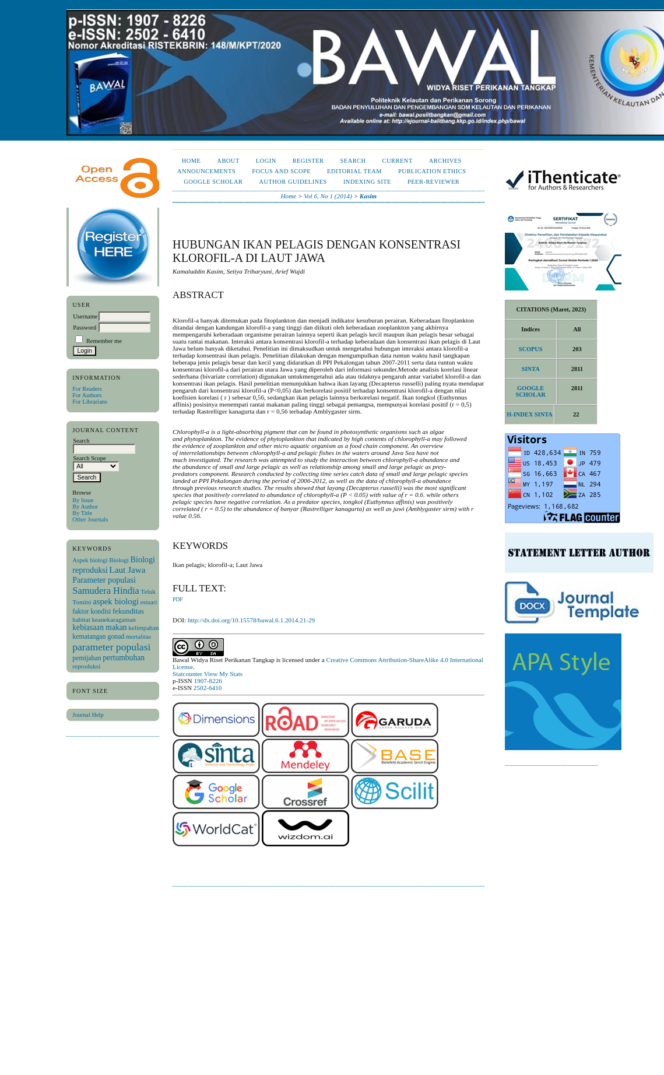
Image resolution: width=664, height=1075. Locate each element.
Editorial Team (354, 171)
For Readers (87, 389)
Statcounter (187, 673)
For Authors (86, 395)
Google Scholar (213, 181)
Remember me (104, 341)
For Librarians (89, 401)
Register (308, 160)
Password (84, 327)
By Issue (82, 500)
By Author (85, 506)
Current (397, 160)
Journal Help (87, 715)
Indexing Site (367, 181)
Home (191, 160)
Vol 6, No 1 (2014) (328, 195)
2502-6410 (208, 687)
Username (85, 316)
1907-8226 (208, 680)
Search (353, 160)
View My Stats (223, 673)
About (228, 160)
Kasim (368, 195)
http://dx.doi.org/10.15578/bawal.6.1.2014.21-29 (251, 620)
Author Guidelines (293, 181)
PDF (177, 600)
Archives (445, 160)
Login (266, 160)
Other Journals (90, 519)
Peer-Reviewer (433, 181)
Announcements (206, 171)
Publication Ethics (432, 171)
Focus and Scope (281, 171)
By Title (82, 513)
